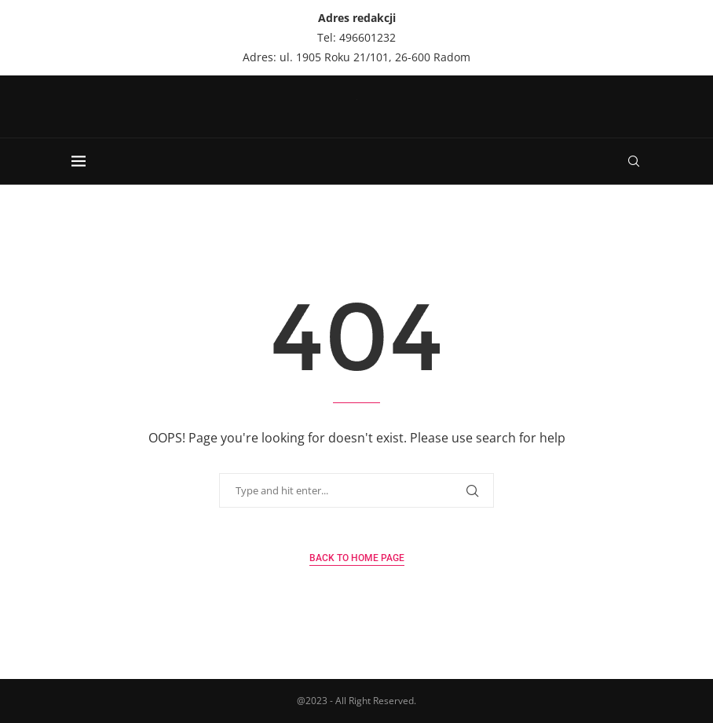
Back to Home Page (356, 557)
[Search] (634, 161)
